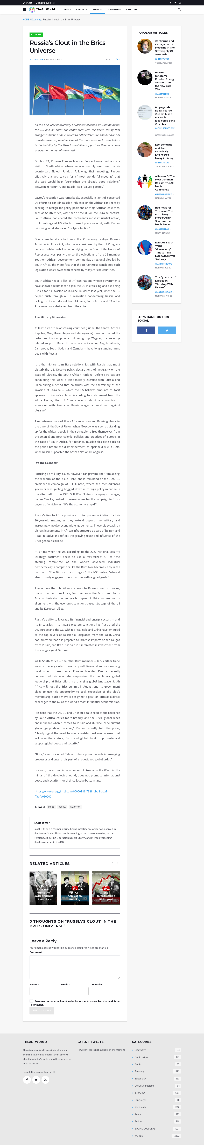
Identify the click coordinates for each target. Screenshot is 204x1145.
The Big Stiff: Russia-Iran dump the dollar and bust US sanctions (43, 892)
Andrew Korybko (163, 194)
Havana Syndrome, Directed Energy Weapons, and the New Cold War (164, 81)
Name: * (34, 984)
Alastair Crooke (163, 264)
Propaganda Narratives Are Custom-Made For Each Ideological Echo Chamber (165, 116)
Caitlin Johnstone (164, 128)
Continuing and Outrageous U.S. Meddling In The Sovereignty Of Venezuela (165, 47)
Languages (140, 1100)
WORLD (138, 1135)
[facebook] (171, 2)
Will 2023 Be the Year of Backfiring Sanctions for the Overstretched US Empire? (106, 889)
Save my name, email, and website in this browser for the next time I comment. (75, 1003)
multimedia (114, 9)
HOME (26, 19)
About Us (131, 9)
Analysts (81, 9)
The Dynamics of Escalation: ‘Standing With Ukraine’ (165, 282)
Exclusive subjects (45, 2)
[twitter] (175, 2)
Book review (141, 1057)
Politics (138, 1121)
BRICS (51, 807)
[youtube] (180, 2)
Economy (36, 19)
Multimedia (140, 1107)
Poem (137, 1114)
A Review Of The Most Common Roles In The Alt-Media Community (165, 183)
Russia (62, 807)
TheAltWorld (42, 10)
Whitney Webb (162, 59)
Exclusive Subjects (144, 1085)
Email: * (65, 984)
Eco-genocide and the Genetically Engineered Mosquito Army (164, 151)
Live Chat (27, 2)
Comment (36, 952)
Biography (140, 1050)
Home (67, 9)
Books (138, 1064)
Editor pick (140, 1078)
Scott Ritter (36, 59)
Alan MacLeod (162, 94)
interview (139, 1092)
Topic (96, 9)
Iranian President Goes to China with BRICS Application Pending (75, 891)
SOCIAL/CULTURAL (144, 1128)
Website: (97, 984)
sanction (75, 807)
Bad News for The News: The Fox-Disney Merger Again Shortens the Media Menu (164, 216)
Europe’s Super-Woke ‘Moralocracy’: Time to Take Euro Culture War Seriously (165, 251)
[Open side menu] (24, 9)
